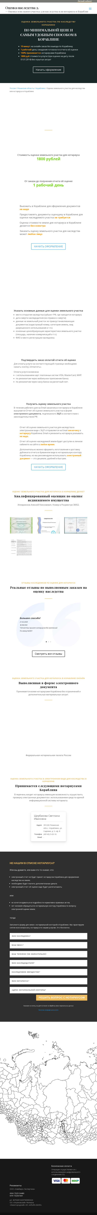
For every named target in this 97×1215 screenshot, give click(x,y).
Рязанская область (25, 88)
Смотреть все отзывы (48, 653)
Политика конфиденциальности (48, 1010)
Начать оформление (48, 69)
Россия (13, 88)
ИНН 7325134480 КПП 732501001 (17, 1194)
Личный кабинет (85, 1)
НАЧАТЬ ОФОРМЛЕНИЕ (48, 246)
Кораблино (40, 88)
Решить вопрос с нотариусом (62, 998)
